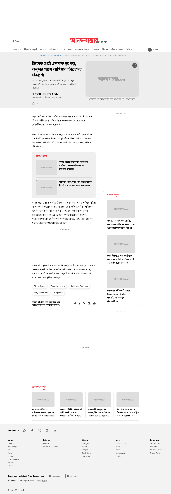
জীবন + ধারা (117, 50)
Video (118, 450)
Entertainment (56, 55)
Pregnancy (58, 292)
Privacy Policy (155, 453)
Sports (10, 456)
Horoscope (86, 456)
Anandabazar (44, 55)
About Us (153, 446)
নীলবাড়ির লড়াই (30, 50)
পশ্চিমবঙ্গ (54, 50)
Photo (118, 446)
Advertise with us (156, 450)
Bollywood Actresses (79, 286)
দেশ (63, 50)
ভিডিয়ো (129, 50)
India (9, 450)
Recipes (85, 450)
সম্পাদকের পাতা (82, 50)
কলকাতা (43, 50)
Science (10, 466)
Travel (84, 446)
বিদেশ (70, 50)
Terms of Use (155, 443)
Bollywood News (41, 292)
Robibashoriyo (121, 453)
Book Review (87, 453)
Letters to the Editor (50, 446)
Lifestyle (85, 443)
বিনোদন (105, 50)
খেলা (96, 50)
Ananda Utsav (121, 443)
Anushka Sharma (58, 286)
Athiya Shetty (39, 286)
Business (11, 462)
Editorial (45, 443)
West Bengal (12, 446)
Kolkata (11, 443)
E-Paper (16, 41)
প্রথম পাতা (17, 50)
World (10, 453)
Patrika (118, 456)
